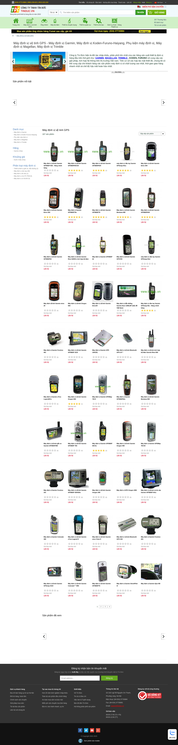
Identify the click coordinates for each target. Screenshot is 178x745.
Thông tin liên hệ (112, 689)
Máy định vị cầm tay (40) (22, 171)
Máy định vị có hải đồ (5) (22, 178)
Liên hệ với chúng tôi (17, 710)
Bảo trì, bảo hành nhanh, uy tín (53, 706)
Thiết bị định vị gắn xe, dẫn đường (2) (26, 168)
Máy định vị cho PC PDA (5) (23, 176)
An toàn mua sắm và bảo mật (52, 700)
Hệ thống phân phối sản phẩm (84, 706)
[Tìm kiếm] (141, 12)
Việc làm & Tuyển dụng (82, 700)
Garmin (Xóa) (18, 151)
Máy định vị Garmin (20, 132)
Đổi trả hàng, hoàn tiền (18, 696)
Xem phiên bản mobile (92, 741)
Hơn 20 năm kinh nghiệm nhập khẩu (55, 693)
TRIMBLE (123, 58)
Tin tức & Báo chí (80, 696)
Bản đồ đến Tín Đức (81, 703)
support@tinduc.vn (117, 706)
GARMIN (99, 58)
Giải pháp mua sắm (17, 703)
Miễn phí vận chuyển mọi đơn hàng (54, 703)
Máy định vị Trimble (20, 142)
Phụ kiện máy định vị (20, 137)
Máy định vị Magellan (21, 139)
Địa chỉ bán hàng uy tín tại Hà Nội (22, 693)
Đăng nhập (137, 2)
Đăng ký (149, 2)
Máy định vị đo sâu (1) (21, 173)
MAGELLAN (111, 58)
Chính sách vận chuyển (18, 700)
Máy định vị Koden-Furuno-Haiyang (25, 134)
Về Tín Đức (78, 693)
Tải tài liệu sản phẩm (17, 706)
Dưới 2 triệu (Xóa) (20, 160)
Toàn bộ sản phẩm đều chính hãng (54, 696)
